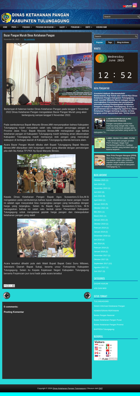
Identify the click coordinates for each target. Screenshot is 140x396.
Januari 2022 (99, 204)
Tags (110, 42)
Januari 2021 (99, 220)
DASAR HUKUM (101, 284)
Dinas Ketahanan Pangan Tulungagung (69, 388)
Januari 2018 (99, 251)
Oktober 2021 (99, 208)
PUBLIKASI (28, 26)
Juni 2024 (98, 184)
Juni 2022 (98, 196)
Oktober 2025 (99, 180)
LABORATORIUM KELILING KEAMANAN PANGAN (118, 120)
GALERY (64, 26)
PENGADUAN (77, 26)
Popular (99, 42)
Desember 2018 (100, 236)
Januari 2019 (99, 232)
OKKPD (89, 26)
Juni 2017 (98, 271)
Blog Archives (123, 42)
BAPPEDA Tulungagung (104, 329)
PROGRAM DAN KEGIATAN (46, 26)
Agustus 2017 (100, 267)
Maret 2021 (99, 216)
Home (5, 27)
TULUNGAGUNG (101, 301)
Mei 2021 (98, 212)
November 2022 (100, 188)
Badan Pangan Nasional (104, 315)
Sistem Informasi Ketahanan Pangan (109, 306)
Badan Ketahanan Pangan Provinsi (108, 325)
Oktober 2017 (99, 259)
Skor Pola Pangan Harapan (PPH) (121, 155)
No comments (29, 39)
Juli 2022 (98, 192)
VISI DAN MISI (100, 288)
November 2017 (100, 255)
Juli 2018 (98, 240)
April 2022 (98, 200)
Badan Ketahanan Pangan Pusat (107, 320)
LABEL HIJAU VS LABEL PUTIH (120, 138)
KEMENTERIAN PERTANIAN (106, 311)
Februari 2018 (100, 248)
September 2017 (101, 263)
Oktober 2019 (99, 224)
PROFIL (16, 26)
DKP (101, 388)
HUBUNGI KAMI (101, 27)
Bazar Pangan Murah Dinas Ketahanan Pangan (29, 35)
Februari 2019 (100, 228)
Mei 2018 (98, 243)
